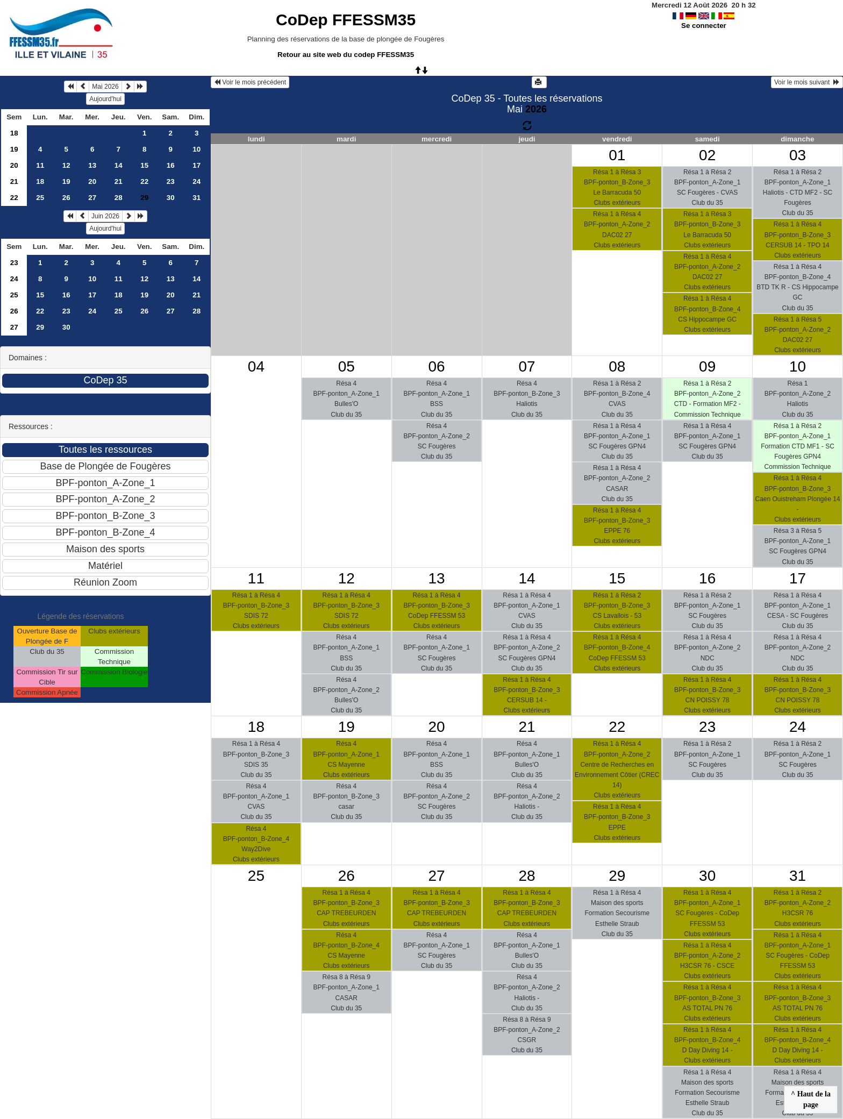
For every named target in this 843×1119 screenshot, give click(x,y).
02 (707, 155)
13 (92, 165)
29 (40, 327)
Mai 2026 (105, 86)
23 (171, 181)
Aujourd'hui (105, 99)
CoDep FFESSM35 (346, 19)
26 (66, 198)
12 (66, 165)
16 (171, 165)
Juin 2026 (105, 216)
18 (14, 133)
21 (14, 181)
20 (14, 165)
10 (196, 149)
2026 (536, 109)
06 (436, 366)
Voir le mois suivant (807, 82)
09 (707, 366)
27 (92, 198)
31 (196, 198)
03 (797, 155)
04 (256, 366)
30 (171, 198)
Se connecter (703, 26)
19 (14, 149)
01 (617, 155)
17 (196, 165)
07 (526, 366)
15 (144, 165)
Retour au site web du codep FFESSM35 (345, 55)
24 (196, 181)
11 (40, 165)
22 (144, 181)
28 (119, 198)
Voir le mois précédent (250, 82)
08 (617, 366)
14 (119, 165)
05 (346, 366)
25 (40, 198)
